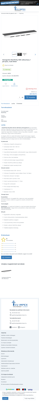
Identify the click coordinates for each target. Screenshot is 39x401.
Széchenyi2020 (5, 370)
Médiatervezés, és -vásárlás (8, 368)
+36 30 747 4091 (15, 321)
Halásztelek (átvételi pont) (8, 377)
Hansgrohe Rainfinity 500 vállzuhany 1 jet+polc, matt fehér (6, 278)
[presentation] (35, 54)
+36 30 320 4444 (15, 313)
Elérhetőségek (5, 356)
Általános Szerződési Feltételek (9, 345)
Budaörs (3, 379)
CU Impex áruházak (6, 342)
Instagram (21, 327)
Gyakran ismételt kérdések (8, 347)
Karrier (3, 353)
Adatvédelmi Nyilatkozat (7, 361)
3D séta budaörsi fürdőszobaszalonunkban (12, 384)
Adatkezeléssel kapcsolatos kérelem (10, 363)
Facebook (13, 327)
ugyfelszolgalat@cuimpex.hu (18, 315)
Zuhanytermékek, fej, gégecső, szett (9, 13)
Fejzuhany (21, 13)
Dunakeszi (4, 381)
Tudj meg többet (29, 398)
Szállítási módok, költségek (8, 335)
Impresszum (4, 366)
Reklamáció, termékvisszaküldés (9, 340)
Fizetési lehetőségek (6, 337)
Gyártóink (3, 358)
